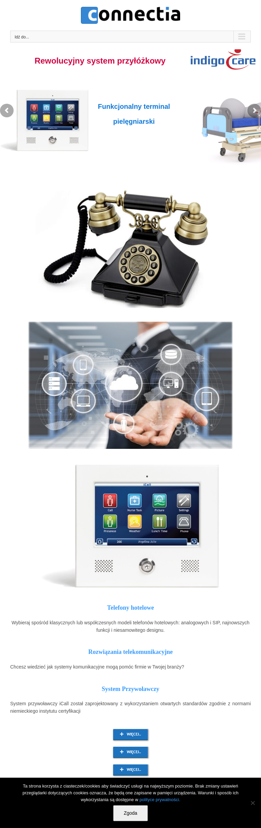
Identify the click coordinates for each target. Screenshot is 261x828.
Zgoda (130, 813)
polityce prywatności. (159, 799)
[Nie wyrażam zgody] (252, 802)
